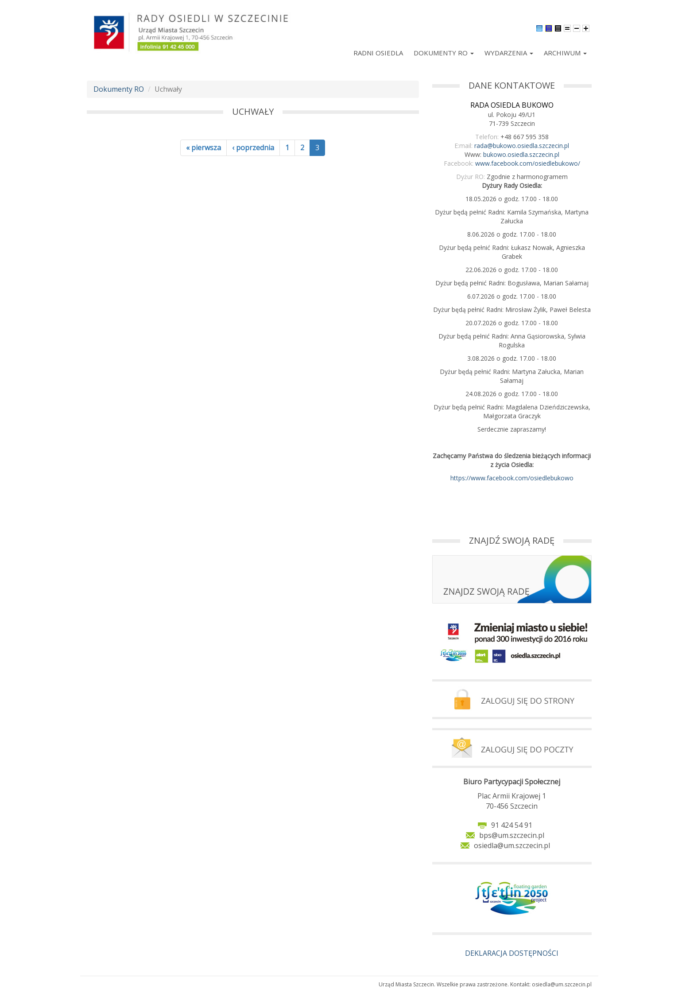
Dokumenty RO (444, 52)
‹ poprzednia (253, 147)
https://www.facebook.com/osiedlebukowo (511, 478)
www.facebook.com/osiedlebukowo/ (527, 163)
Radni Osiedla (378, 52)
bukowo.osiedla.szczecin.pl (521, 154)
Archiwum (565, 52)
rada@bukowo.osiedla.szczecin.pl (521, 145)
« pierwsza (203, 147)
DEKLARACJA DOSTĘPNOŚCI (511, 953)
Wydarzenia (508, 52)
